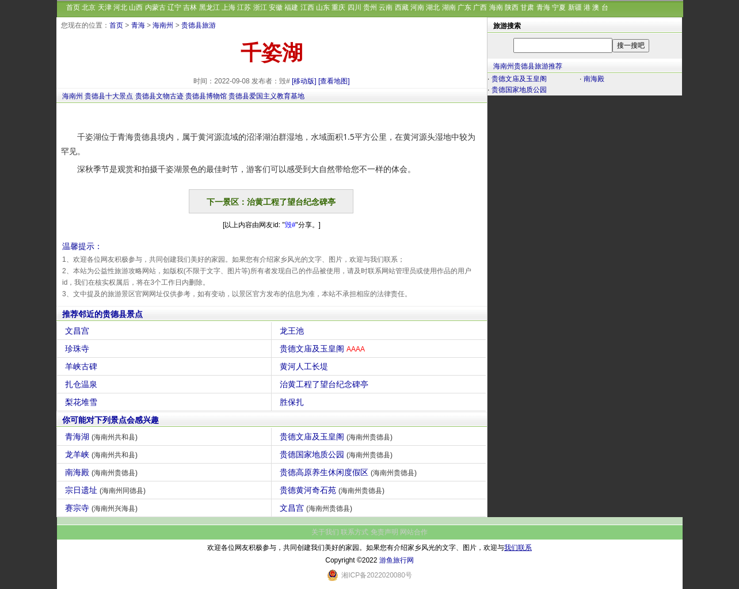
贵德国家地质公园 (337, 454)
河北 (120, 7)
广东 (464, 7)
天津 (105, 7)
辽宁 (174, 7)
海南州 (163, 25)
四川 (354, 7)
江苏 (244, 7)
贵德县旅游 (198, 25)
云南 (386, 7)
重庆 (338, 7)
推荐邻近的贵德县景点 (102, 314)
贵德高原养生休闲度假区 (350, 472)
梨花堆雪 (82, 402)
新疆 (575, 7)
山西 (136, 7)
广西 (480, 7)
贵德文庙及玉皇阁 (324, 348)
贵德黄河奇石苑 (333, 490)
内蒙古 (155, 7)
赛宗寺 (102, 507)
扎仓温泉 (82, 384)
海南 (496, 7)
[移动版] (304, 81)
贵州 (370, 7)
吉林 (190, 7)
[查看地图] (334, 81)
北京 (89, 7)
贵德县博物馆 (206, 96)
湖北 (433, 7)
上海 (228, 7)
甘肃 (527, 7)
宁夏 (559, 7)
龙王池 (293, 330)
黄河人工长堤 (305, 366)
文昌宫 (78, 330)
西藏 (402, 7)
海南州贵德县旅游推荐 (527, 66)
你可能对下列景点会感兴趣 (110, 419)
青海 (543, 7)
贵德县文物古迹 (159, 96)
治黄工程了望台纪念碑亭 (325, 384)
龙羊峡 (102, 454)
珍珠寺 (78, 348)
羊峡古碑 (82, 366)
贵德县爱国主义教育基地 (266, 96)
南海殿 (102, 472)
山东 (323, 7)
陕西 (512, 7)
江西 (307, 7)
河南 (417, 7)
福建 (291, 7)
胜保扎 (293, 402)
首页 (73, 7)
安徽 (276, 7)
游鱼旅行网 (396, 560)
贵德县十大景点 (109, 96)
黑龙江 (209, 7)
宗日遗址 (106, 490)
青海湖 (102, 436)
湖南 (449, 7)
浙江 (260, 7)
